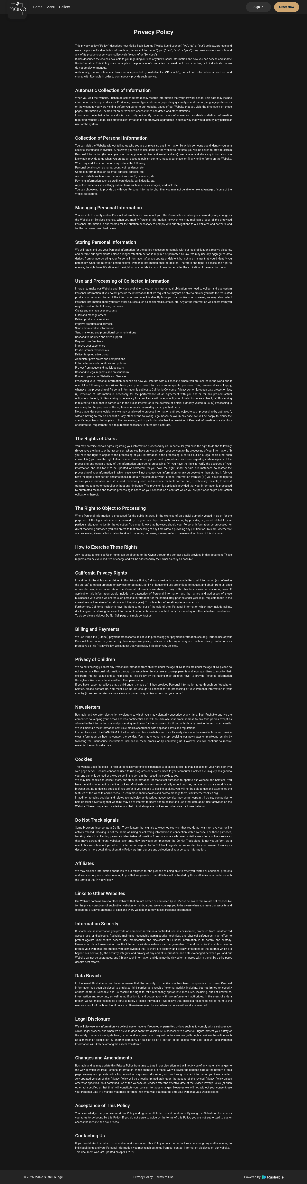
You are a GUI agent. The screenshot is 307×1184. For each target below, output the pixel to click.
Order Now (286, 7)
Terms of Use (164, 1177)
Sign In (258, 7)
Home (37, 7)
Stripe (103, 636)
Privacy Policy (143, 1177)
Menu (50, 7)
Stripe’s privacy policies (163, 645)
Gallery (64, 7)
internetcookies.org (206, 793)
